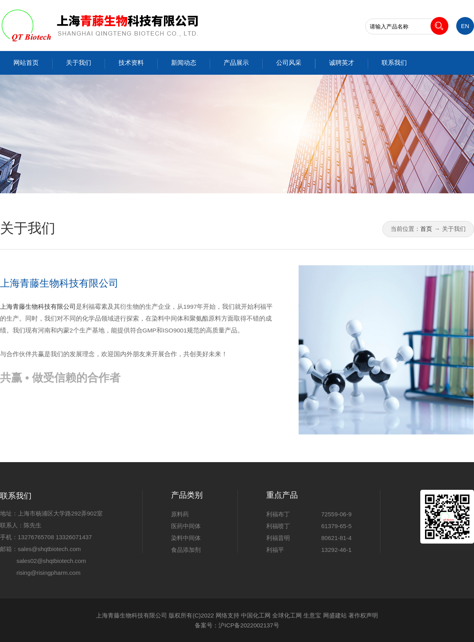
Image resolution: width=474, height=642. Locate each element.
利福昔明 (278, 537)
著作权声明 (363, 615)
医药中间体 (186, 526)
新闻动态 (183, 62)
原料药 (180, 514)
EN (465, 26)
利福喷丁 (278, 526)
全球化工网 (287, 615)
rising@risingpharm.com (49, 572)
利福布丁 (278, 514)
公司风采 (288, 62)
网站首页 (26, 62)
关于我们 (78, 62)
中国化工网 (256, 615)
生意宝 (312, 615)
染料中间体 (186, 537)
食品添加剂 (186, 549)
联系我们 (394, 62)
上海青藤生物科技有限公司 (59, 283)
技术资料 (131, 62)
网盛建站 (335, 615)
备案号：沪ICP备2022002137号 (237, 625)
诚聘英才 (341, 62)
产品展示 (236, 62)
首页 (426, 228)
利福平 (275, 549)
